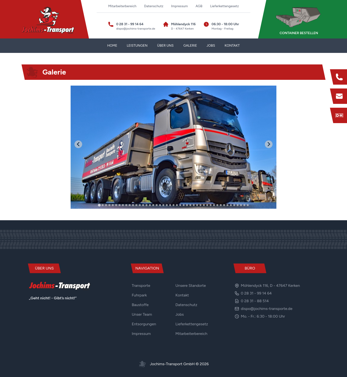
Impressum (179, 6)
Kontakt (182, 295)
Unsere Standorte (190, 285)
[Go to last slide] (78, 144)
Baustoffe (140, 304)
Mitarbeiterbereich (122, 6)
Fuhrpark (139, 295)
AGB (199, 6)
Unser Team (142, 314)
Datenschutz (153, 6)
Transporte (141, 285)
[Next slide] (269, 144)
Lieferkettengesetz (224, 6)
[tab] (99, 205)
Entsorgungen (144, 324)
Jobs (179, 314)
